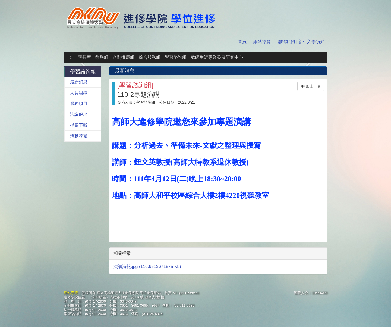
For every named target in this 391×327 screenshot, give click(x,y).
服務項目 (78, 103)
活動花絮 (78, 136)
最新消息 (78, 82)
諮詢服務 (78, 114)
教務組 (101, 57)
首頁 (243, 41)
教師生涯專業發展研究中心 (217, 57)
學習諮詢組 (176, 57)
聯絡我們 (286, 41)
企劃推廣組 (123, 57)
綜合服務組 (149, 57)
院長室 (84, 57)
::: (72, 57)
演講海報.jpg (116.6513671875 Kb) (147, 266)
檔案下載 (78, 125)
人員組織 (78, 93)
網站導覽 (262, 41)
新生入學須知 (310, 41)
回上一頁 (311, 86)
